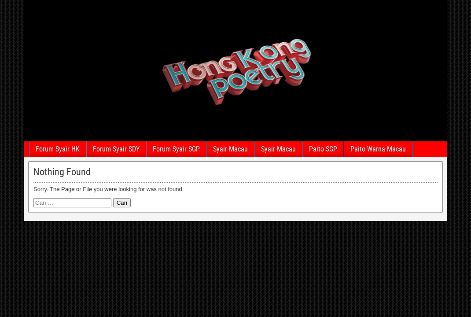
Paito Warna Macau (378, 149)
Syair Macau (230, 149)
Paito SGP (323, 149)
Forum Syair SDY (116, 149)
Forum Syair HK (58, 149)
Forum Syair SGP (176, 149)
